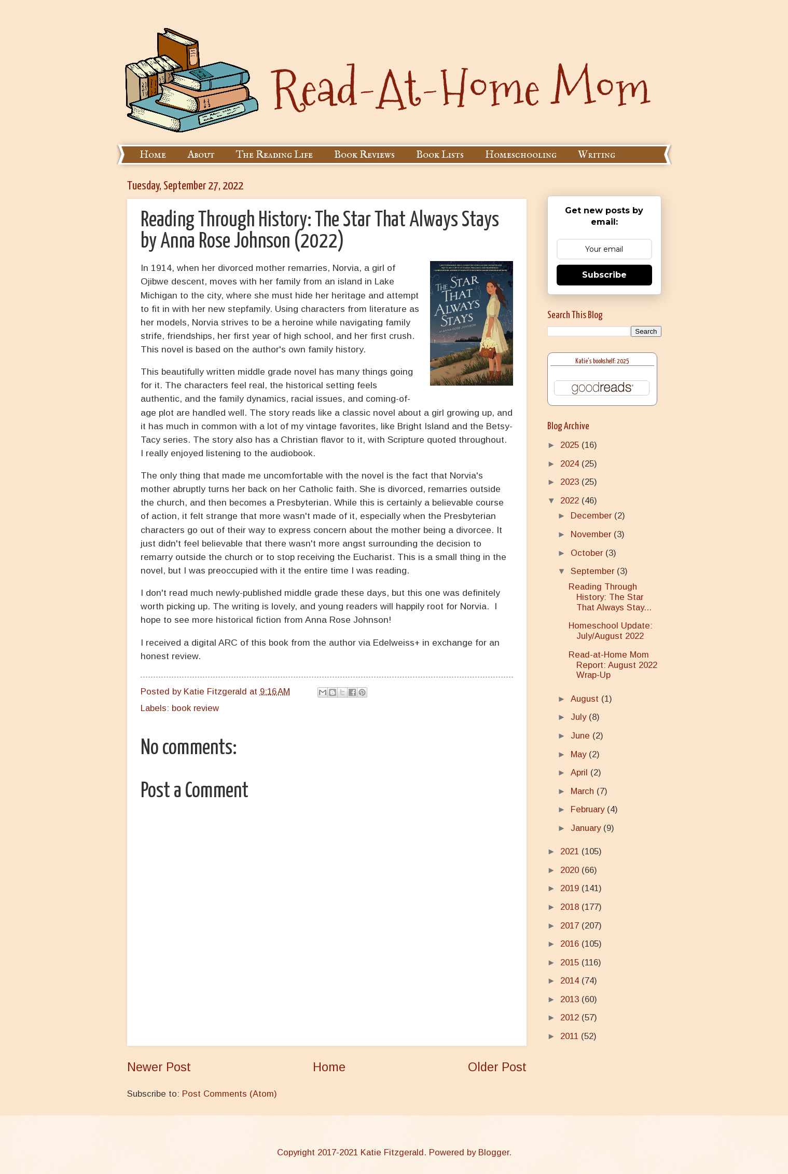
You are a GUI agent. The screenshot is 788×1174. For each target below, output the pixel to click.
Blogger (493, 1152)
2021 (571, 851)
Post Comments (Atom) (229, 1094)
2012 (571, 1017)
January (587, 828)
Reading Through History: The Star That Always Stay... (610, 597)
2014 (571, 981)
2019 (571, 888)
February (589, 809)
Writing (596, 154)
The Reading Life (274, 154)
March (584, 791)
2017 (571, 926)
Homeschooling (521, 154)
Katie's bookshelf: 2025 (602, 361)
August (586, 699)
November (592, 534)
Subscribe (604, 275)
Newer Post (159, 1067)
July (580, 717)
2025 (571, 445)
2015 (571, 962)
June (581, 736)
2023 (571, 482)
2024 (571, 464)
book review (195, 708)
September (594, 571)
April (580, 772)
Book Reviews (364, 154)
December (592, 516)
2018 (571, 907)
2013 (571, 999)
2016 (571, 944)
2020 (571, 870)
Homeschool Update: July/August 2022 (611, 631)
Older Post (497, 1067)
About (201, 154)
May (580, 754)
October (588, 553)
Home (153, 154)
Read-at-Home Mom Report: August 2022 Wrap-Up (613, 665)
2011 (570, 1036)
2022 (571, 501)
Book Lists (440, 154)
